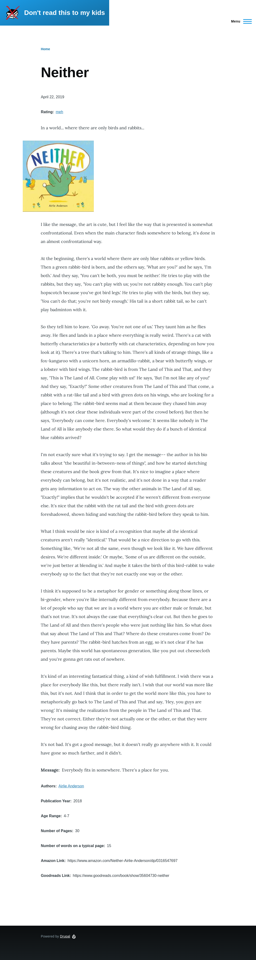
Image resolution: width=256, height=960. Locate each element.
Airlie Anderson (71, 786)
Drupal (65, 936)
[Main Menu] (240, 21)
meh (59, 112)
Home (45, 49)
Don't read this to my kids (64, 12)
